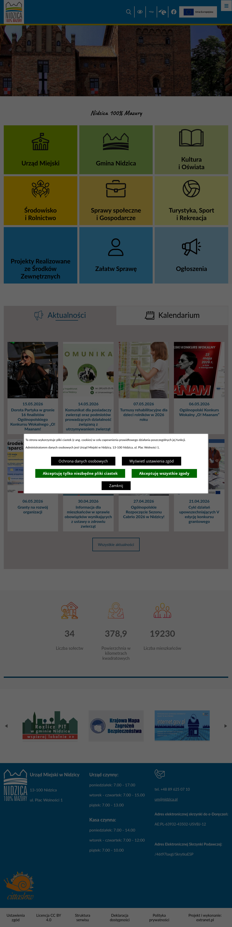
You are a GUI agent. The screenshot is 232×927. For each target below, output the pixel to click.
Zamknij (116, 485)
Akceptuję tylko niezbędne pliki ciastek (80, 473)
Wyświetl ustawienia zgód (151, 461)
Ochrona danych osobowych (83, 461)
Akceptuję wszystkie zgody (164, 473)
